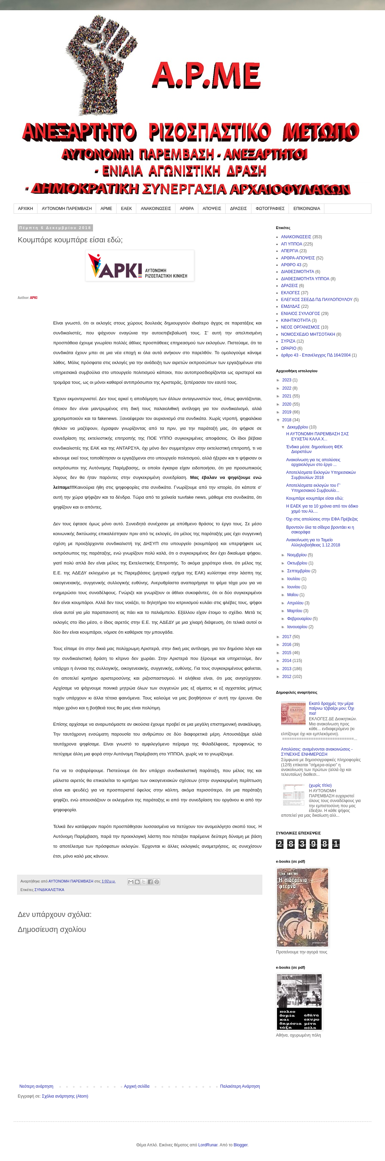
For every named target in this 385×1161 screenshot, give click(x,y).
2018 (287, 420)
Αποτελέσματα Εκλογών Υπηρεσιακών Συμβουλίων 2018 (321, 475)
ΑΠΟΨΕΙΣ (212, 208)
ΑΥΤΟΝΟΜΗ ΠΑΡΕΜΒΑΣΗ (67, 208)
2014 (287, 660)
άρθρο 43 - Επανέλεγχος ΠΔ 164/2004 (316, 355)
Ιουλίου (294, 578)
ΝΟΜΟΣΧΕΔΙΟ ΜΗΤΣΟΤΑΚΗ (308, 334)
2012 (287, 676)
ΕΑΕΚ (126, 208)
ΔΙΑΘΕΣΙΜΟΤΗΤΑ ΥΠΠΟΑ (305, 278)
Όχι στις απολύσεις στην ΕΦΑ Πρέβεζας (322, 519)
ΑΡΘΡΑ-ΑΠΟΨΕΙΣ (298, 258)
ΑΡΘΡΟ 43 (291, 264)
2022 (287, 388)
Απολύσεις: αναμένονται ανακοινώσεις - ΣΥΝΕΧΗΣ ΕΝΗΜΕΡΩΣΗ (317, 751)
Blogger (241, 1145)
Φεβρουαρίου (300, 618)
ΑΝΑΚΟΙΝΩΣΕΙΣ (156, 208)
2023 (287, 380)
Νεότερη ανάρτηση (36, 1086)
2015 (287, 652)
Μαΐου (293, 594)
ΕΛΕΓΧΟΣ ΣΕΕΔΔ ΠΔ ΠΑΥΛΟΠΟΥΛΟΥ (317, 299)
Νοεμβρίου (297, 555)
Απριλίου (296, 603)
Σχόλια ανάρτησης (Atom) (65, 1096)
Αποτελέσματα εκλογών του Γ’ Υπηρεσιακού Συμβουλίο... (313, 488)
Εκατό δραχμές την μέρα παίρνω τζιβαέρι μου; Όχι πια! (331, 708)
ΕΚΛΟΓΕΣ (290, 292)
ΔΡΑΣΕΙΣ (238, 208)
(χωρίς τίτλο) (320, 785)
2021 (287, 396)
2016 (287, 644)
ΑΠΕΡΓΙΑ (289, 250)
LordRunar (207, 1145)
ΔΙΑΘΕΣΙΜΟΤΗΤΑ (297, 271)
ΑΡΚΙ (33, 298)
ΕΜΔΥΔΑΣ (290, 306)
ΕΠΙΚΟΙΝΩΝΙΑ (306, 208)
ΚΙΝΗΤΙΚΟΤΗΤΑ (296, 320)
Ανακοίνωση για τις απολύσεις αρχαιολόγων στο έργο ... (313, 462)
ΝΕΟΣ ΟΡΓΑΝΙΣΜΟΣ (300, 327)
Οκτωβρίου (297, 563)
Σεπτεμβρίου (299, 571)
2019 (287, 412)
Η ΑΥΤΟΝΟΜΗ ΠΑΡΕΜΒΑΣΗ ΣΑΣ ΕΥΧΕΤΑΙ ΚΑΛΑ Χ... (317, 436)
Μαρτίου (295, 610)
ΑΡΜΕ (106, 208)
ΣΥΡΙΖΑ (288, 341)
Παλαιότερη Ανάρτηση (240, 1086)
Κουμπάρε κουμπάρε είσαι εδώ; (314, 498)
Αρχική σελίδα (137, 1086)
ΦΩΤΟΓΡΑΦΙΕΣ (270, 208)
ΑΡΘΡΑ (187, 208)
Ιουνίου (294, 587)
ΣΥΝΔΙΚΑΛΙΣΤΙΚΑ (49, 890)
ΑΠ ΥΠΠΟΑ (291, 244)
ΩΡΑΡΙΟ (288, 348)
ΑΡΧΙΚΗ (25, 208)
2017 (287, 636)
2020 (287, 404)
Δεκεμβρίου (298, 427)
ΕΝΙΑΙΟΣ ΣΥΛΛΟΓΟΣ (300, 313)
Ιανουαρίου (298, 626)
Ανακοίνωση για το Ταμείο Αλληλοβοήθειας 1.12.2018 (313, 542)
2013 (287, 668)
